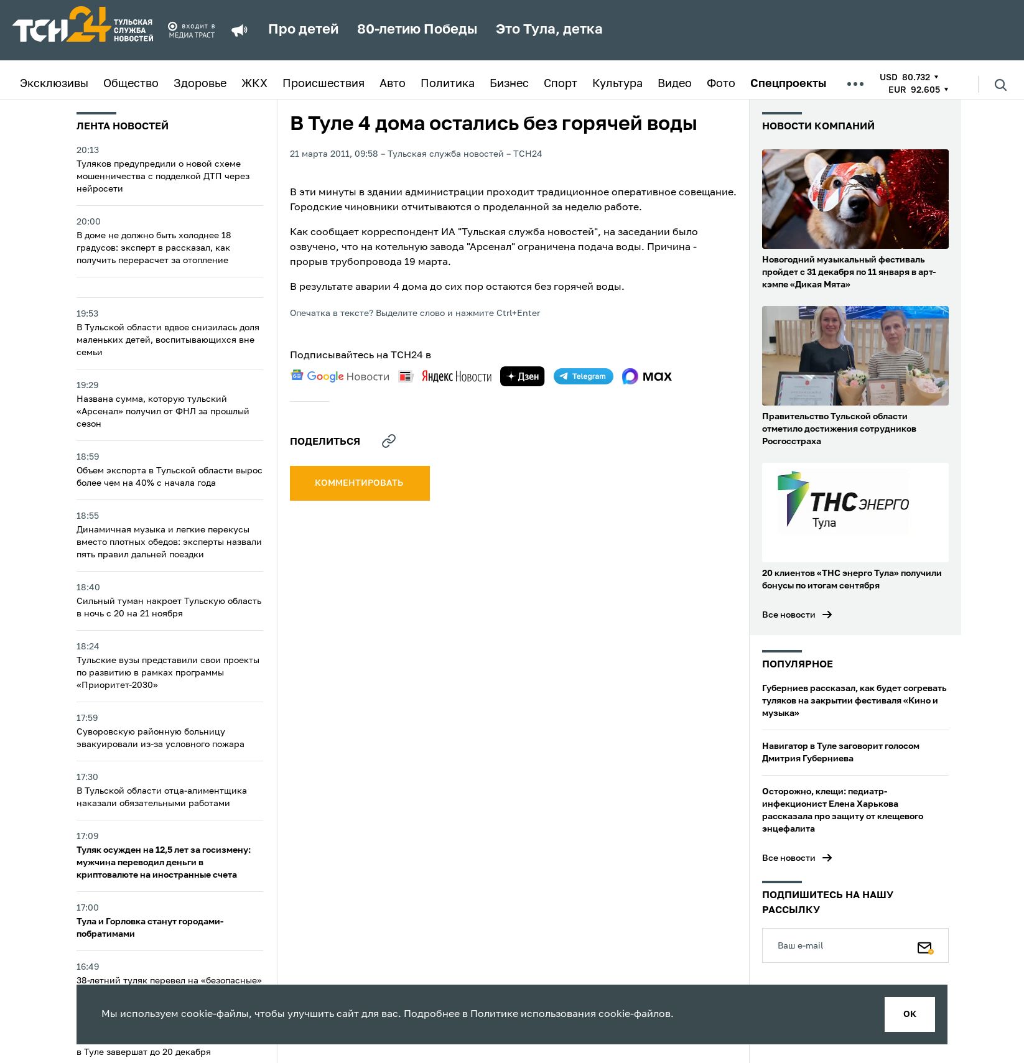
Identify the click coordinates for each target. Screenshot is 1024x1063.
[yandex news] (444, 376)
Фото (721, 84)
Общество (131, 84)
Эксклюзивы (54, 84)
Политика (448, 84)
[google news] (339, 376)
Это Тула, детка (549, 30)
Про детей (303, 30)
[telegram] (583, 376)
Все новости (789, 615)
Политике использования (533, 1014)
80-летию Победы (417, 30)
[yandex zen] (522, 376)
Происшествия (323, 84)
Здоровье (200, 84)
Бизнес (509, 84)
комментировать (360, 483)
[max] (647, 376)
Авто (392, 84)
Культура (617, 84)
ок (909, 1014)
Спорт (560, 84)
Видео (675, 84)
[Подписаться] (926, 945)
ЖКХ (254, 84)
